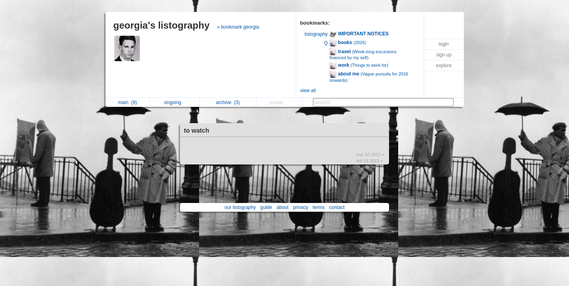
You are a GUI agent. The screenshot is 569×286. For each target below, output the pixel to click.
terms (319, 207)
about (283, 207)
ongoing (174, 102)
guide (266, 207)
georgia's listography (161, 25)
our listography (240, 207)
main (127, 102)
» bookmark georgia (238, 27)
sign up (444, 55)
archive (228, 102)
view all (308, 90)
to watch (196, 130)
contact (337, 207)
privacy (300, 207)
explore (444, 65)
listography (316, 34)
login (444, 44)
